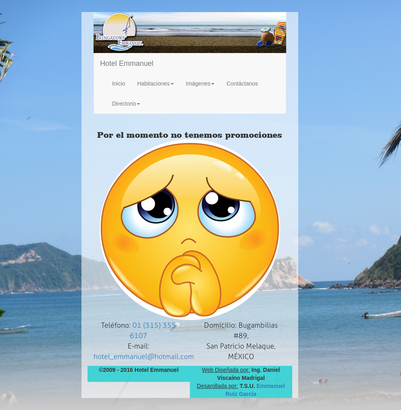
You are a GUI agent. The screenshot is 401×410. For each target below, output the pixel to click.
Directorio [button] (126, 103)
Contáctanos (242, 83)
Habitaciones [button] (155, 83)
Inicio (118, 83)
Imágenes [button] (200, 83)
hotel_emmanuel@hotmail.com (144, 356)
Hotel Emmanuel (126, 63)
